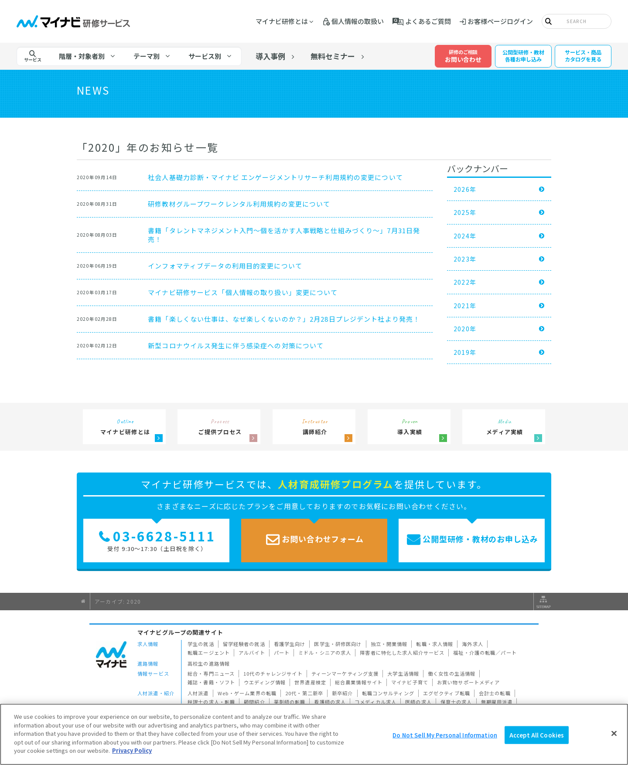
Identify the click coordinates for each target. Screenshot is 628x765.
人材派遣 (198, 693)
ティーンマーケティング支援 (345, 673)
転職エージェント (209, 652)
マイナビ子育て (409, 682)
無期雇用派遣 (497, 701)
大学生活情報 (403, 673)
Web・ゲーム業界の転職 (247, 693)
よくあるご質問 (428, 21)
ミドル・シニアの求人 (324, 652)
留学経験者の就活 (244, 643)
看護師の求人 (330, 701)
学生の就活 (201, 643)
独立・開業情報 (389, 643)
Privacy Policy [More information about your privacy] (132, 750)
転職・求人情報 (434, 643)
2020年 (465, 328)
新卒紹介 (342, 693)
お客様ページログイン (500, 21)
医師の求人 (418, 701)
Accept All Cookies (536, 735)
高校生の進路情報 (209, 663)
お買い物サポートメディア (468, 682)
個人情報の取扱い (357, 21)
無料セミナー (333, 56)
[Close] (614, 733)
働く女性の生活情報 (451, 673)
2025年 (465, 212)
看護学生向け (290, 643)
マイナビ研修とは (282, 21)
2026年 (465, 189)
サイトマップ (542, 601)
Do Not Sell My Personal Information (444, 735)
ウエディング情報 (265, 682)
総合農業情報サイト (358, 682)
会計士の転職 (495, 693)
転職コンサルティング (388, 693)
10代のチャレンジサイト (273, 673)
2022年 (465, 282)
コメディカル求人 (375, 701)
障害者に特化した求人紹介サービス (402, 652)
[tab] (87, 56)
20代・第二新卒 (304, 693)
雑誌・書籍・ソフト (211, 682)
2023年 (465, 259)
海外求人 (472, 643)
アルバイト (252, 652)
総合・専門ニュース (211, 673)
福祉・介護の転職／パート (485, 652)
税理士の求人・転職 (211, 701)
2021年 (465, 305)
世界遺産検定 (310, 682)
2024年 (465, 235)
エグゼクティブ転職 (446, 693)
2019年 (465, 352)
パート (282, 652)
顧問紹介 (254, 701)
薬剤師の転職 (290, 701)
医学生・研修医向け (338, 643)
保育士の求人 (456, 701)
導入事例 (270, 56)
